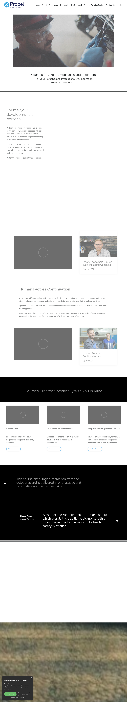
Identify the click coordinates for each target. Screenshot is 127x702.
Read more (11, 690)
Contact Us (110, 5)
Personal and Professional (71, 5)
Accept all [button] (10, 694)
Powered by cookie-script (17, 697)
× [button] (31, 678)
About (43, 5)
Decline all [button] (24, 694)
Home (36, 5)
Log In (119, 5)
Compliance (53, 5)
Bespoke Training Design (94, 5)
